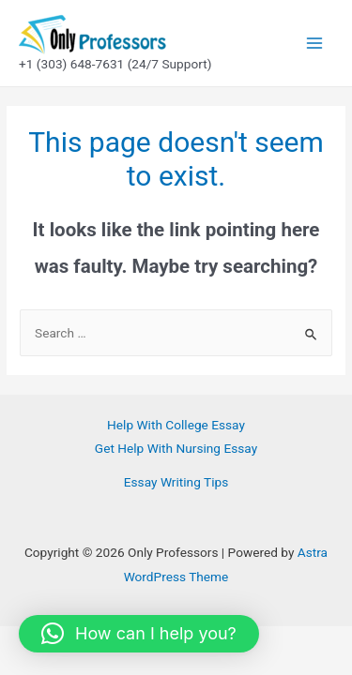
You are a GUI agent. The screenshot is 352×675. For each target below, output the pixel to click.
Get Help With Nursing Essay (176, 448)
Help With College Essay (176, 424)
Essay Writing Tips (176, 481)
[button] (139, 633)
